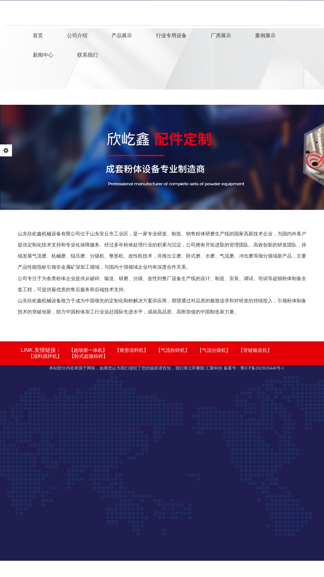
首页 (38, 38)
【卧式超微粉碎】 (88, 361)
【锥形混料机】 (131, 355)
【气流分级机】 (214, 355)
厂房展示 (221, 38)
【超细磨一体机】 (88, 355)
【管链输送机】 (255, 355)
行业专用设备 (171, 38)
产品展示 (122, 38)
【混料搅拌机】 (45, 361)
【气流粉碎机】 (173, 355)
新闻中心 (43, 58)
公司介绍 (77, 38)
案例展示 (265, 38)
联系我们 (87, 58)
